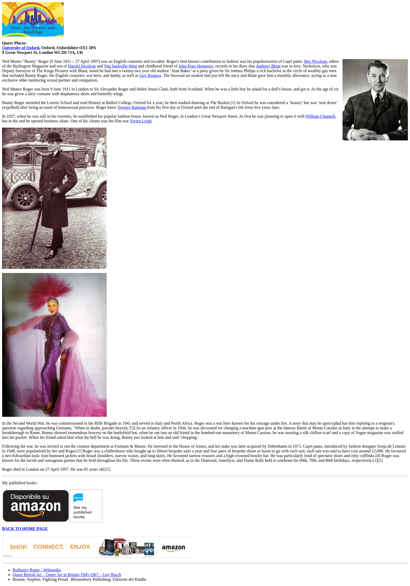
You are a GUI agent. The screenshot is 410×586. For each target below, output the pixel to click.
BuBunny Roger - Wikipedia (36, 570)
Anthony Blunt (268, 66)
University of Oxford (20, 47)
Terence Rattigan (132, 107)
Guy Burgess (150, 75)
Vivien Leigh (141, 121)
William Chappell (320, 116)
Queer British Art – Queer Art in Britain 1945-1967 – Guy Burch (67, 574)
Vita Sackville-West (120, 66)
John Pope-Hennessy (196, 66)
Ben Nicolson (315, 61)
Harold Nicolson (82, 66)
